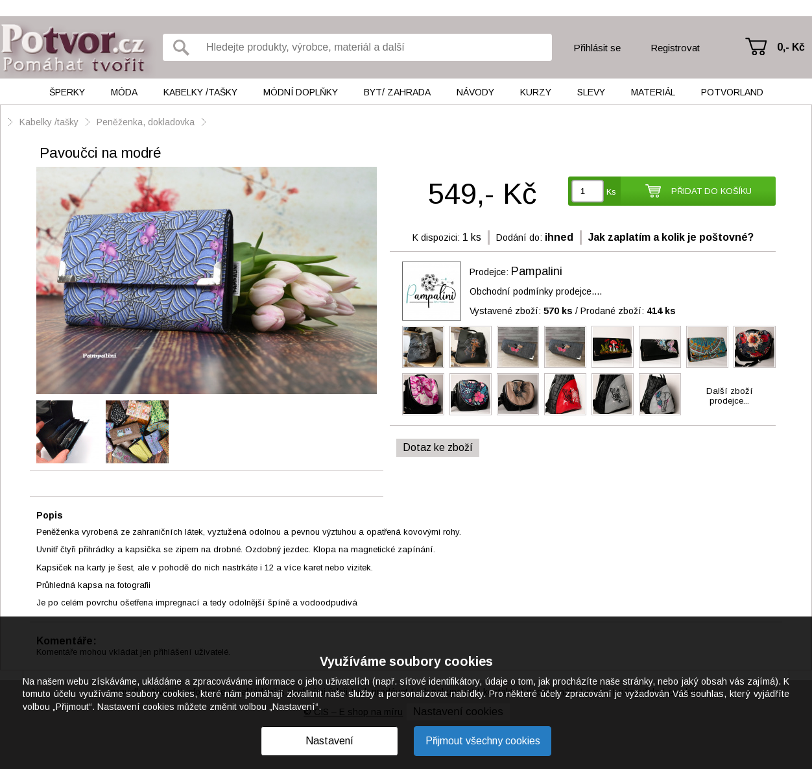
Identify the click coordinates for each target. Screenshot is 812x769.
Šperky (67, 92)
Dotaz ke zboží (438, 447)
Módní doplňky (300, 92)
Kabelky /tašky (200, 92)
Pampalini (536, 271)
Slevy (591, 92)
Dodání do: (519, 237)
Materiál (653, 92)
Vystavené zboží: (521, 311)
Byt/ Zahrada (397, 92)
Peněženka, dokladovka (146, 122)
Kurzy (535, 92)
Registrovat (675, 47)
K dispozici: (436, 237)
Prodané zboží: (628, 311)
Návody (475, 92)
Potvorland (732, 92)
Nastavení (329, 740)
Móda (124, 92)
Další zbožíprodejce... (729, 396)
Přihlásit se (597, 47)
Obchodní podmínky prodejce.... (536, 291)
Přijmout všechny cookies (482, 740)
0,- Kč (791, 47)
